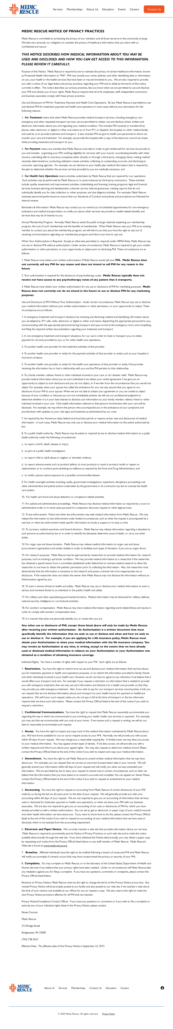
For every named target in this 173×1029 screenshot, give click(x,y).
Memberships (74, 9)
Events (122, 9)
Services (58, 9)
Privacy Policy (108, 1013)
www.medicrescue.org (55, 845)
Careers (134, 9)
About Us (92, 9)
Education (108, 9)
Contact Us (154, 9)
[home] (24, 9)
